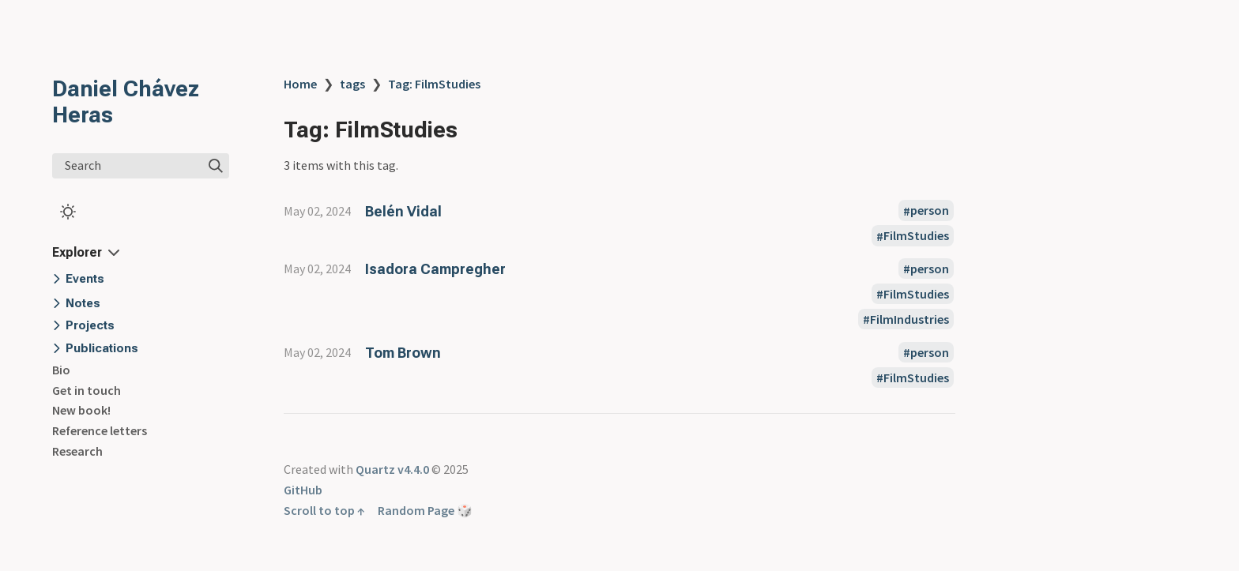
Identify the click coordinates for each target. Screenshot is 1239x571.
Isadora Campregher (435, 269)
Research (77, 451)
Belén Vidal (403, 211)
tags (352, 84)
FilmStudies (916, 236)
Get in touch (86, 390)
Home (300, 84)
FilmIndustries (909, 319)
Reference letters (99, 430)
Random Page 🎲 (425, 510)
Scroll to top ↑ (324, 510)
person (929, 211)
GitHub (303, 490)
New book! (81, 410)
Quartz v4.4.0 (392, 469)
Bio (61, 370)
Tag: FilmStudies (434, 84)
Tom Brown (403, 352)
